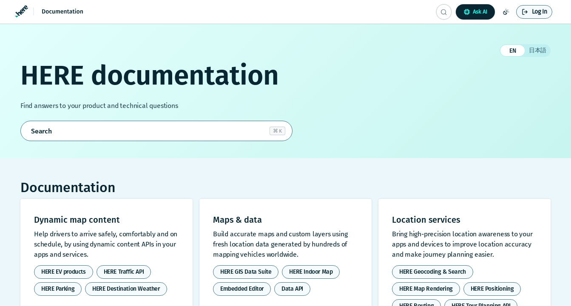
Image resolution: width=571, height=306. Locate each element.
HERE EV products (63, 271)
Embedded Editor (242, 288)
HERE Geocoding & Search (432, 271)
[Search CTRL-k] (444, 12)
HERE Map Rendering (426, 288)
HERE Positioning (492, 288)
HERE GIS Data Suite (245, 271)
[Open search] (156, 131)
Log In (539, 11)
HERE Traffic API (124, 271)
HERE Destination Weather (125, 288)
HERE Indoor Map (310, 271)
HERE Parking (57, 288)
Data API (292, 288)
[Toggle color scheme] (506, 12)
